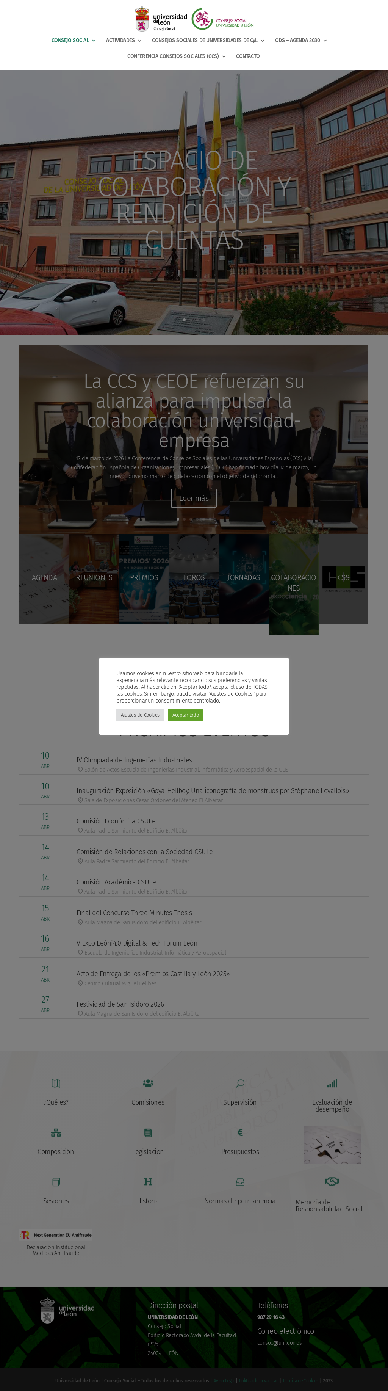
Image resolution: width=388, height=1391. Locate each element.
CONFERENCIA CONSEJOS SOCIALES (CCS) (173, 57)
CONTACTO (248, 57)
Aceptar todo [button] (185, 715)
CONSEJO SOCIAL (70, 41)
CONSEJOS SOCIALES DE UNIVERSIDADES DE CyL (205, 41)
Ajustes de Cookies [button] (140, 715)
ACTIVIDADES (120, 41)
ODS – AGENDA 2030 (297, 41)
